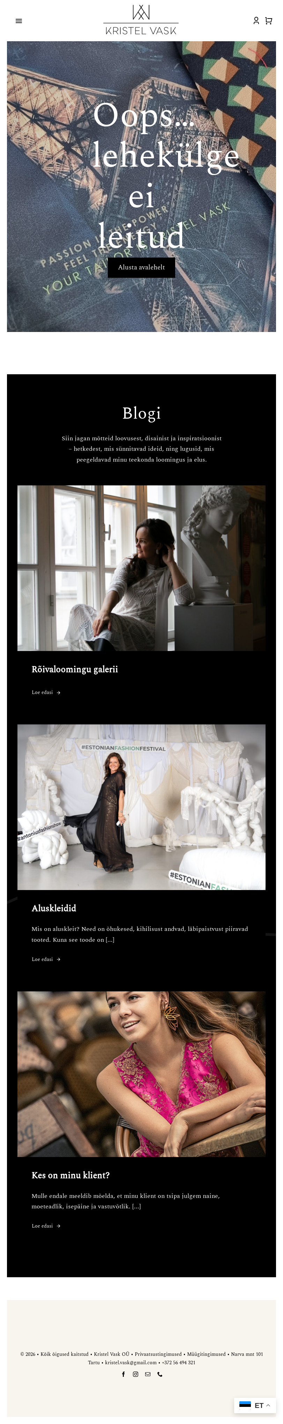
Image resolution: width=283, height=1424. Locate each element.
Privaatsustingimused (158, 1354)
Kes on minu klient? (70, 1176)
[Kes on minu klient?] (141, 996)
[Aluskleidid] (141, 729)
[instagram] (135, 1374)
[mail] (147, 1374)
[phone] (160, 1374)
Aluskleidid (53, 909)
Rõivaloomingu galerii (74, 670)
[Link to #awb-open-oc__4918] (18, 21)
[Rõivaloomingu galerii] (141, 490)
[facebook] (123, 1374)
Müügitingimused (206, 1354)
